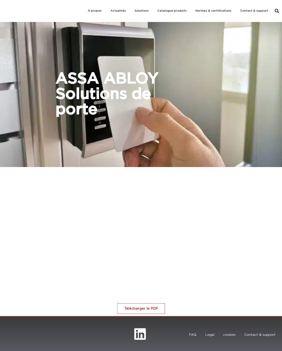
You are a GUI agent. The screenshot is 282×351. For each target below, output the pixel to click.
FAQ (192, 334)
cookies (229, 334)
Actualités (118, 10)
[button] (277, 11)
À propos (95, 10)
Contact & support (254, 10)
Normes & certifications (213, 10)
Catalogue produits (172, 10)
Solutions (142, 10)
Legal (209, 334)
